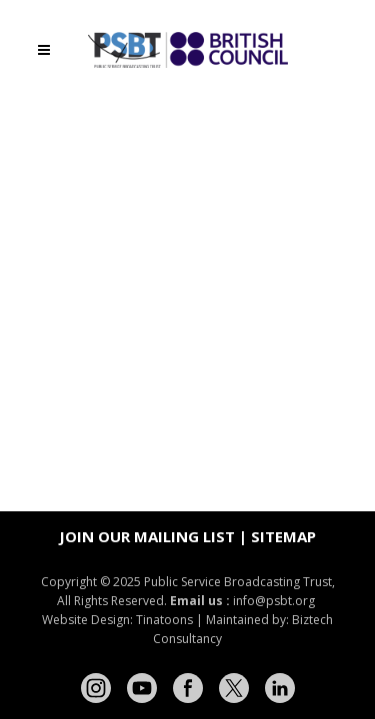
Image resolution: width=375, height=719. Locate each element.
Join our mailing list (147, 536)
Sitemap (283, 536)
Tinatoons (164, 619)
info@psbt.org (275, 600)
